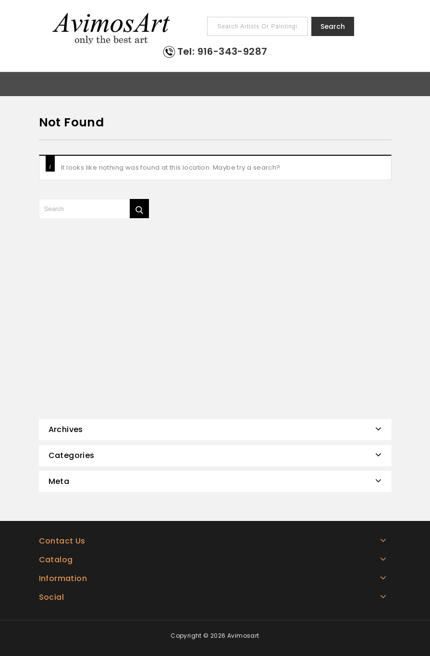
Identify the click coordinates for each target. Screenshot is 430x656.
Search (332, 26)
